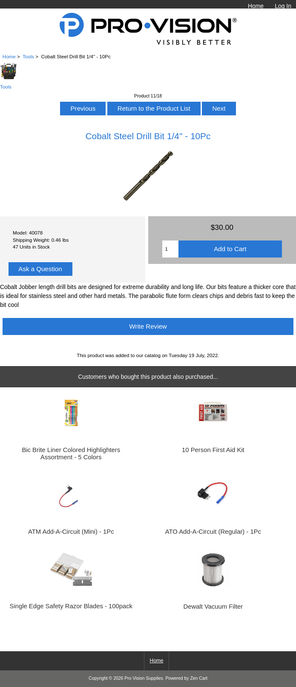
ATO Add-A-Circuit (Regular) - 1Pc (213, 531)
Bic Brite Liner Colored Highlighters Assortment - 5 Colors (71, 453)
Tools (28, 56)
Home (256, 6)
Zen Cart (198, 678)
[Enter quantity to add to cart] (170, 249)
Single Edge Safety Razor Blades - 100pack (71, 606)
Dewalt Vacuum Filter (213, 606)
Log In (283, 6)
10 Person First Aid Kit (213, 450)
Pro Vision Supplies (143, 678)
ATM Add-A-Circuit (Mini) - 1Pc (71, 531)
